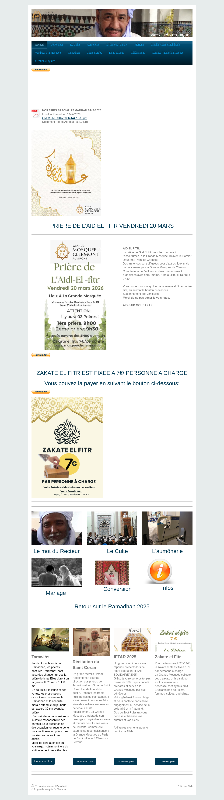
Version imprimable (43, 786)
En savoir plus (43, 761)
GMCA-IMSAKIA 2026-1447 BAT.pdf (64, 118)
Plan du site (62, 786)
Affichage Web (185, 786)
